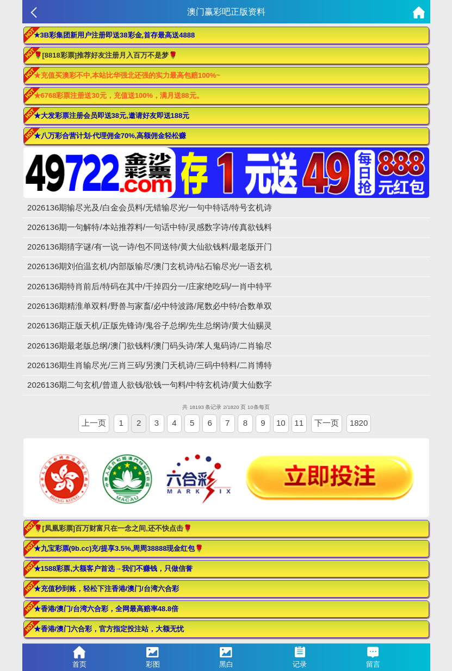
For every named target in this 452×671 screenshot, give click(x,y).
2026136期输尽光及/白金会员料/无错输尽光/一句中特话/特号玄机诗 (149, 207)
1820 (359, 422)
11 (299, 422)
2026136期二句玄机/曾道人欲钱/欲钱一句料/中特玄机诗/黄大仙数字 (149, 384)
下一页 (326, 422)
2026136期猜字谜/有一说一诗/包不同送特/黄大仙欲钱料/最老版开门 (149, 246)
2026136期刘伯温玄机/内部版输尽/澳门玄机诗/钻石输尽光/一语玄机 (149, 266)
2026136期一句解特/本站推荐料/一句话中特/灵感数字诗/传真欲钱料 (149, 227)
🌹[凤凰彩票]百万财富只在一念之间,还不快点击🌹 (113, 528)
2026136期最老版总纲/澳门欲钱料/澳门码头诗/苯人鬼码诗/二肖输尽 (149, 345)
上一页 (94, 422)
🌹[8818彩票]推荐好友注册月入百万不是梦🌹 (106, 55)
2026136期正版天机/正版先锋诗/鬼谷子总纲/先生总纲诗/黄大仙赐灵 (149, 325)
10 (281, 422)
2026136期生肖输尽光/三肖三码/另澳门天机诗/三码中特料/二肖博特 (149, 365)
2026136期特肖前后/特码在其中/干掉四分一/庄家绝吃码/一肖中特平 (149, 286)
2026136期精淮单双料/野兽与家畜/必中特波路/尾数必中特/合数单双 (149, 305)
